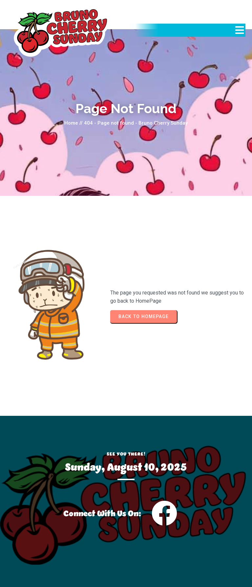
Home (71, 123)
